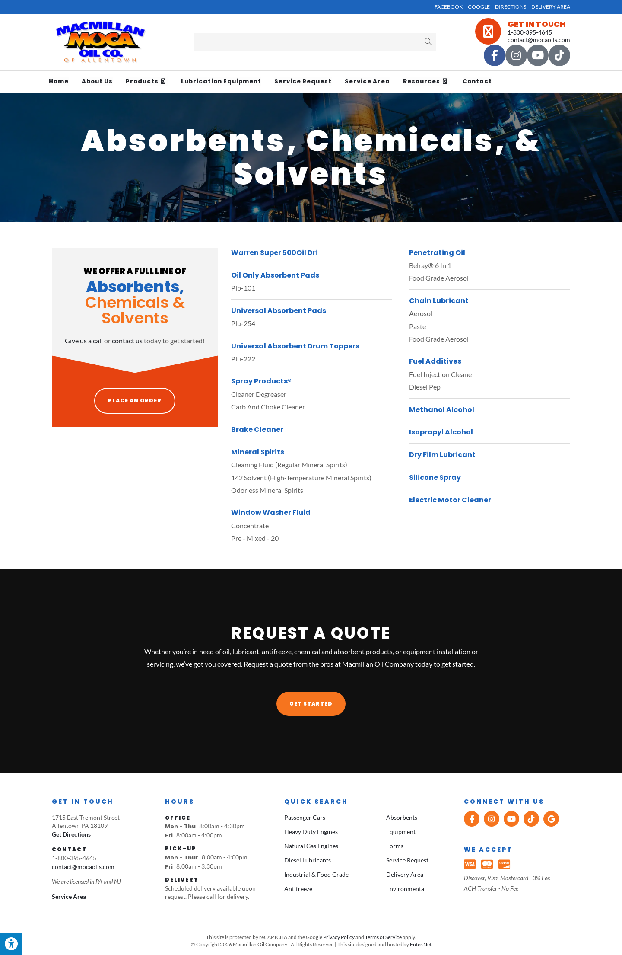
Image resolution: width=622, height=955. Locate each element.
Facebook (449, 6)
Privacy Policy (339, 937)
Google (479, 6)
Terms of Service (383, 937)
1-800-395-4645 (530, 32)
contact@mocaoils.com (539, 39)
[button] (311, 704)
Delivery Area (550, 6)
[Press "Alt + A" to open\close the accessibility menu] (11, 944)
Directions (510, 6)
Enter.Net (421, 944)
